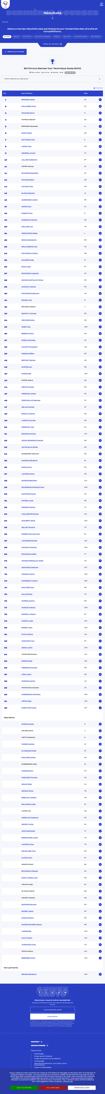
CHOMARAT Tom (27, 641)
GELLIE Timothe (28, 527)
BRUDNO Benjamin (29, 974)
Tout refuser (52, 1087)
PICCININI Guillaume (30, 293)
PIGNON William (27, 353)
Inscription (52, 1016)
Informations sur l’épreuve (52, 79)
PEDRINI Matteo (28, 507)
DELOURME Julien (28, 804)
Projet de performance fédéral (47, 1058)
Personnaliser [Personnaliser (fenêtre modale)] (81, 1087)
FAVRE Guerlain (27, 724)
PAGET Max (25, 327)
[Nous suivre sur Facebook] (39, 992)
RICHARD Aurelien (28, 554)
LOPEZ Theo (26, 146)
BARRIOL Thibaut (28, 614)
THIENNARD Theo (28, 944)
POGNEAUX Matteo (29, 220)
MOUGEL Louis (27, 500)
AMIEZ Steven (27, 771)
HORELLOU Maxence (29, 817)
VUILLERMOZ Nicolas (30, 514)
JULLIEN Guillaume (29, 160)
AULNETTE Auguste (29, 347)
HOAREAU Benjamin (29, 460)
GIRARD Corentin (28, 434)
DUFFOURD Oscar (28, 494)
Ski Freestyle (95, 36)
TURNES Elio (26, 931)
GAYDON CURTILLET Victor (32, 280)
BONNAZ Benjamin (29, 240)
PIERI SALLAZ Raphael (30, 400)
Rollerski (57, 36)
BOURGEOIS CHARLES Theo (32, 487)
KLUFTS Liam (26, 857)
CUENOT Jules (27, 621)
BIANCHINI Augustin (30, 273)
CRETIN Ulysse (27, 387)
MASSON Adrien (27, 744)
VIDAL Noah (26, 674)
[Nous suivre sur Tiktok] (59, 992)
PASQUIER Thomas (29, 777)
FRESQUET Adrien (28, 393)
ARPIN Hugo (26, 701)
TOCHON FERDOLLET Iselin (32, 560)
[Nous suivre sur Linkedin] (65, 992)
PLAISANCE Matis (28, 751)
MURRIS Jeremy (28, 601)
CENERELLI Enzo (28, 153)
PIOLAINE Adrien (28, 757)
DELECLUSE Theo (28, 851)
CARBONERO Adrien (29, 200)
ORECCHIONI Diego (29, 233)
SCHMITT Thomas (28, 313)
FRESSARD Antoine (29, 667)
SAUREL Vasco (27, 911)
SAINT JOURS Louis (29, 878)
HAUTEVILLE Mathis (29, 447)
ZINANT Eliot (26, 784)
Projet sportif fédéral (43, 1056)
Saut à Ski (66, 36)
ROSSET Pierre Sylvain (30, 534)
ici (70, 1026)
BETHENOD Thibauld (29, 871)
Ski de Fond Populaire (42, 36)
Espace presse (38, 1045)
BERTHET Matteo (28, 360)
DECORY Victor (27, 824)
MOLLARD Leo (27, 226)
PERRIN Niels (26, 661)
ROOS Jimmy (26, 467)
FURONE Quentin (28, 681)
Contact (35, 1042)
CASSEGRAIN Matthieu (30, 694)
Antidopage (39, 1061)
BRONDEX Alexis (28, 99)
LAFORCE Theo (27, 844)
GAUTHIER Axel (27, 587)
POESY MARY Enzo (28, 708)
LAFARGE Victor (28, 474)
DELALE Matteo (27, 407)
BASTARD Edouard (29, 904)
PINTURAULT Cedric (29, 253)
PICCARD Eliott (27, 180)
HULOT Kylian (26, 938)
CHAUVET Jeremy (28, 286)
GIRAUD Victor (27, 791)
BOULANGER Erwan (29, 246)
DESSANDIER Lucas (29, 837)
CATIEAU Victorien (29, 547)
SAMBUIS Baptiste (29, 480)
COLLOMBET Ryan (28, 106)
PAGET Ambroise (28, 340)
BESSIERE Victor (28, 958)
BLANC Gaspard (28, 193)
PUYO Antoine (27, 634)
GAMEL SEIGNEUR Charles (32, 440)
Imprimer (98, 88)
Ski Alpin (7, 36)
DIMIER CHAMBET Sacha (31, 924)
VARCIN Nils (26, 373)
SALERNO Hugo (27, 260)
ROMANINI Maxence (29, 567)
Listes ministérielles (42, 1067)
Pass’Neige (39, 1054)
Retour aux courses (14, 52)
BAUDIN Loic (26, 300)
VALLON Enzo (26, 594)
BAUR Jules (26, 266)
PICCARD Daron (28, 113)
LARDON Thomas (28, 420)
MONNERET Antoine (29, 581)
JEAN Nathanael (28, 831)
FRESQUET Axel (27, 427)
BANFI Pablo (26, 133)
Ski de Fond (27, 36)
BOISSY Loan (26, 627)
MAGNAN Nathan (28, 607)
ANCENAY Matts (28, 574)
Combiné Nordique (80, 36)
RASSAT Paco (27, 213)
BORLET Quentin (28, 413)
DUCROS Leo (26, 367)
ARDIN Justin (27, 647)
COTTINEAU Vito (28, 139)
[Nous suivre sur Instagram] (52, 992)
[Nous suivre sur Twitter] (46, 992)
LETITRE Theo (27, 186)
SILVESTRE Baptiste (29, 173)
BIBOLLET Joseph (28, 797)
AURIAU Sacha (27, 918)
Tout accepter (24, 1087)
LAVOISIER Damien (29, 540)
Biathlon (16, 36)
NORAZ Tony (26, 206)
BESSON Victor (27, 333)
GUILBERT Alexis (28, 520)
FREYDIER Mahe (28, 320)
